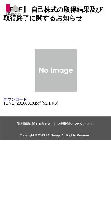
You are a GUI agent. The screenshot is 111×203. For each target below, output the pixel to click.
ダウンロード (15, 99)
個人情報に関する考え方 (34, 123)
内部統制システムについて (76, 123)
